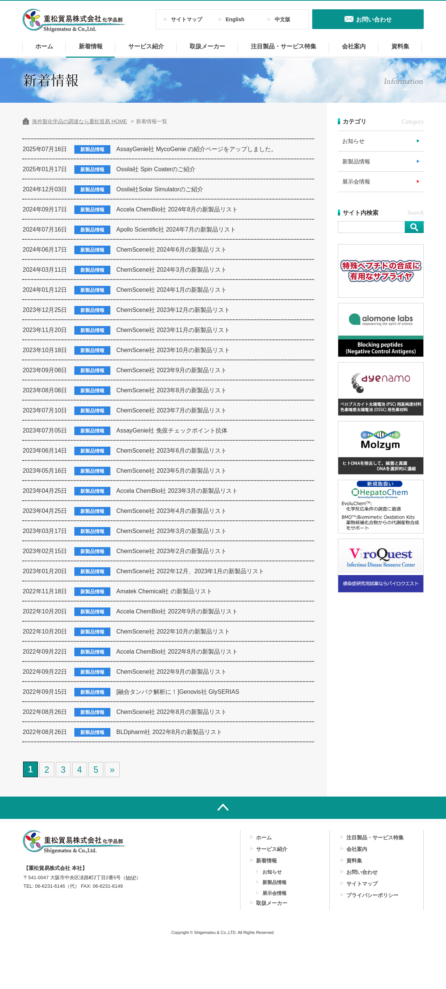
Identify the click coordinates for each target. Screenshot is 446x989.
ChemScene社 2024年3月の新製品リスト (171, 270)
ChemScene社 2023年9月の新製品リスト (171, 370)
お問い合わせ (362, 872)
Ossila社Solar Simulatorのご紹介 (159, 189)
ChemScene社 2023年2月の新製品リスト (171, 551)
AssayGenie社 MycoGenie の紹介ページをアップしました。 (196, 149)
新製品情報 (356, 161)
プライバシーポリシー (372, 895)
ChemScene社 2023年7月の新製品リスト (171, 410)
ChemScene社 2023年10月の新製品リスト (173, 350)
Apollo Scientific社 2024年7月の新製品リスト (176, 229)
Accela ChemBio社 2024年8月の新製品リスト (177, 209)
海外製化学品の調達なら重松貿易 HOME (79, 121)
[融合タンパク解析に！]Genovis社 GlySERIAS (177, 692)
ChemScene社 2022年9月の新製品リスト (171, 672)
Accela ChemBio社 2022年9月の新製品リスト (177, 611)
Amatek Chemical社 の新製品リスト (164, 591)
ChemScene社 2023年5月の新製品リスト (171, 471)
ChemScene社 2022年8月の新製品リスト (171, 712)
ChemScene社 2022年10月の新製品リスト (173, 631)
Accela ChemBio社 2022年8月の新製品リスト (177, 651)
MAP (131, 877)
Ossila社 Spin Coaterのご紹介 (155, 169)
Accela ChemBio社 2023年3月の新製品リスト (177, 491)
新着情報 (91, 46)
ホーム (44, 46)
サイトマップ (186, 19)
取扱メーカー (207, 46)
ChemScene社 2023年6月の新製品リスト (171, 450)
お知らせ (353, 141)
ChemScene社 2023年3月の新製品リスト (171, 531)
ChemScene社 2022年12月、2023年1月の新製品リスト (190, 571)
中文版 (282, 19)
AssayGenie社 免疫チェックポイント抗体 (171, 430)
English (235, 19)
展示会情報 (356, 181)
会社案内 (354, 46)
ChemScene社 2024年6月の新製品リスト (171, 249)
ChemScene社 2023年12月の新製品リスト (173, 310)
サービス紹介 (146, 46)
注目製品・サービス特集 (283, 46)
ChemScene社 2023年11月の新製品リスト (173, 330)
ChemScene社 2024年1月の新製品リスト (171, 290)
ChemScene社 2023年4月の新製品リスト (171, 511)
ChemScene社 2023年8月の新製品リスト (171, 390)
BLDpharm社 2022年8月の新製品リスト (169, 732)
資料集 (400, 46)
